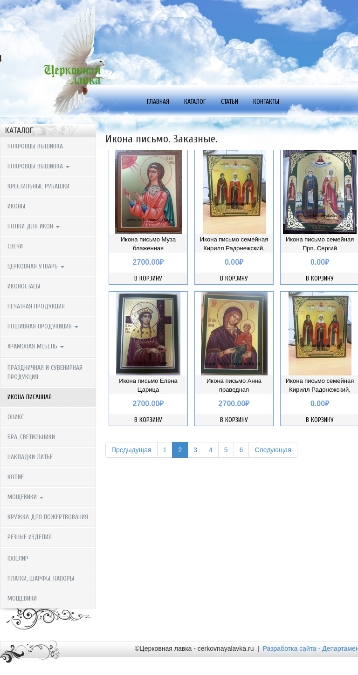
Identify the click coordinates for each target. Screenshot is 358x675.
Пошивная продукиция (42, 326)
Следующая (273, 450)
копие (15, 477)
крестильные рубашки (38, 186)
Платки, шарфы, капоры (40, 578)
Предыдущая (131, 450)
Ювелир (17, 558)
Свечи (15, 246)
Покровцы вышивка (35, 146)
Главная (158, 102)
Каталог (195, 102)
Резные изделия (29, 537)
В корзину (148, 278)
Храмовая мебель (35, 346)
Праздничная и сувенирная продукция (45, 372)
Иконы (16, 206)
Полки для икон (33, 226)
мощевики (25, 497)
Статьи (229, 102)
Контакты (266, 102)
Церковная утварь (35, 266)
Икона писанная (29, 397)
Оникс (15, 417)
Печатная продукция (36, 306)
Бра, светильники (31, 437)
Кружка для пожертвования (47, 517)
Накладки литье (30, 457)
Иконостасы (23, 286)
